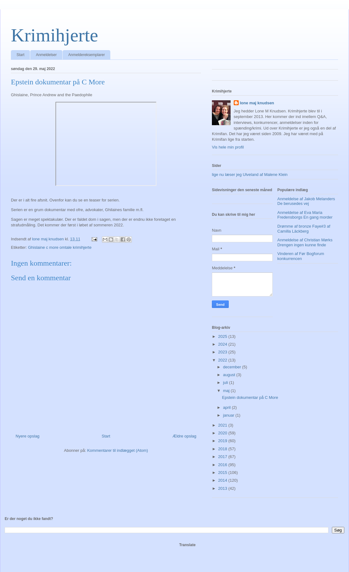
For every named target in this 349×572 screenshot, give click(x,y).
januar (229, 415)
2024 (223, 344)
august (230, 374)
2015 (223, 472)
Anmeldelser (46, 55)
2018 (223, 449)
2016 (223, 464)
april (227, 407)
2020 (223, 433)
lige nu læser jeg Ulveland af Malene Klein (250, 174)
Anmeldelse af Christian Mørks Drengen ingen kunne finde (304, 242)
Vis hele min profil (228, 147)
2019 (223, 440)
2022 (223, 360)
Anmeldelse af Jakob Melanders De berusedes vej (306, 201)
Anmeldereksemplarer (86, 55)
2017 (223, 456)
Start (20, 55)
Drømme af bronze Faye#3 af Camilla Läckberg (303, 229)
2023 (223, 352)
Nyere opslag (28, 436)
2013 (223, 488)
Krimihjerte (54, 35)
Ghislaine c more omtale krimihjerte (60, 247)
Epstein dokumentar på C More (250, 397)
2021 (223, 425)
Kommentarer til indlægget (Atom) (117, 450)
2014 (223, 480)
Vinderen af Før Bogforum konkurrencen (300, 256)
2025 (223, 336)
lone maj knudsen (257, 103)
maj (227, 390)
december (232, 367)
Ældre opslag (184, 436)
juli (226, 382)
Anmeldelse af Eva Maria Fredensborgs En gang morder (304, 215)
